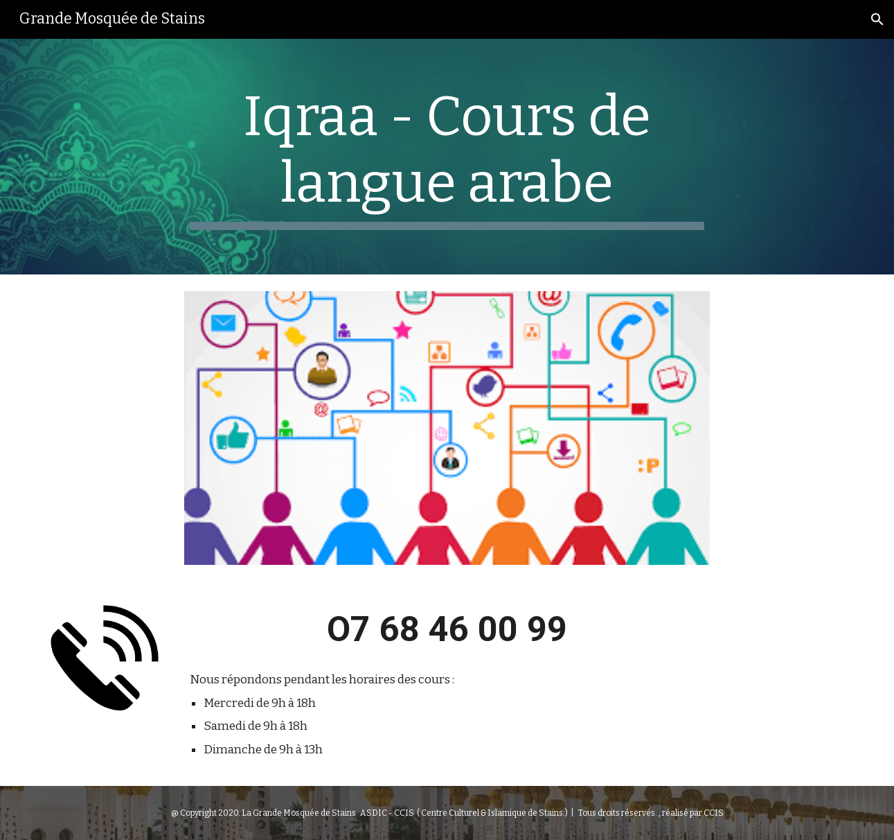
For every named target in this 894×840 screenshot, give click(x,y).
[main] (447, 157)
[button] (877, 19)
